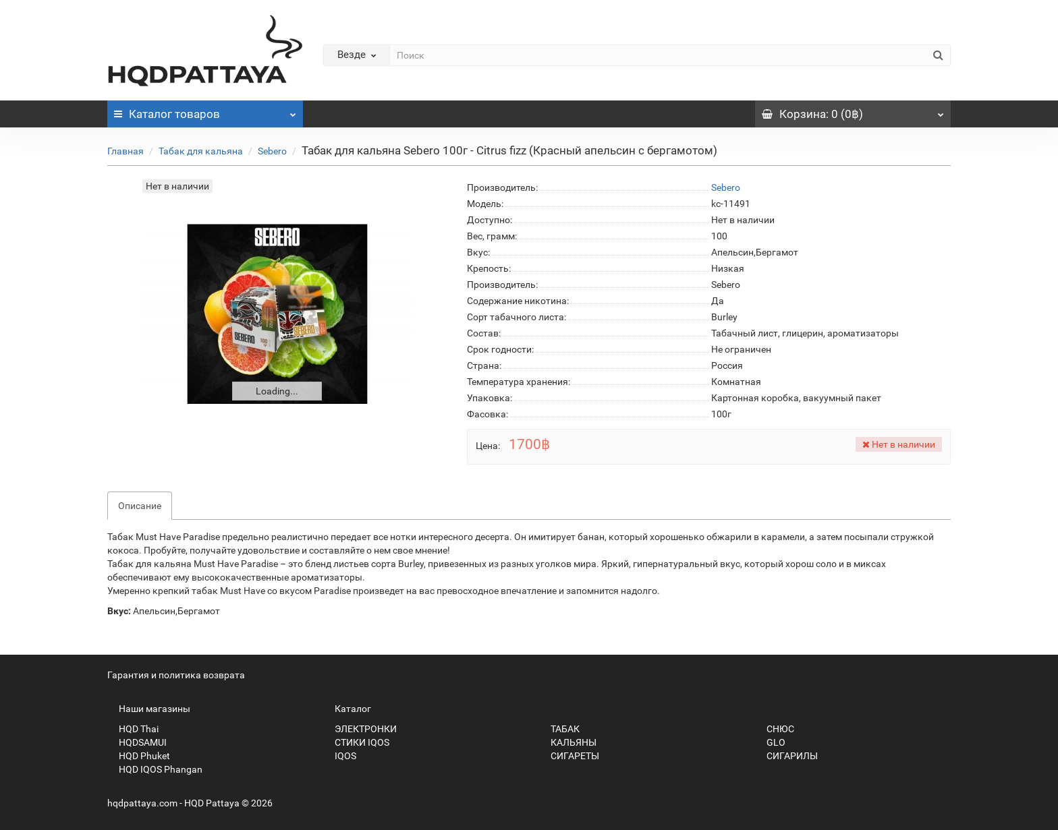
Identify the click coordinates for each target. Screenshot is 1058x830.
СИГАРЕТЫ (569, 755)
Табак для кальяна (201, 151)
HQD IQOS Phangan (154, 769)
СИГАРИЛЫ (786, 755)
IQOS (339, 755)
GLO (770, 742)
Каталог (205, 110)
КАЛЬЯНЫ (567, 742)
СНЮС (774, 728)
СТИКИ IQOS (356, 742)
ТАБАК (559, 728)
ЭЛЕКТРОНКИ (360, 728)
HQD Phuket (138, 755)
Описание (139, 505)
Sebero (272, 151)
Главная (125, 151)
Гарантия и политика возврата (176, 675)
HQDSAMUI (137, 742)
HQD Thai (133, 728)
